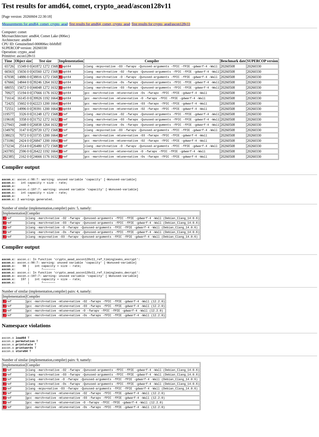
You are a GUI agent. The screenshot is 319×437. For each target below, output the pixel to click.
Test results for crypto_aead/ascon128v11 (160, 24)
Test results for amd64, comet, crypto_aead (99, 24)
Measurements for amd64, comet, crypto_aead (35, 24)
